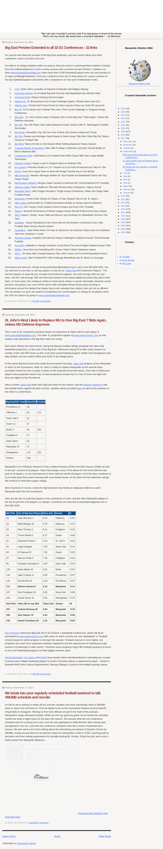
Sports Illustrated (14, 657)
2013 (123, 206)
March (126, 186)
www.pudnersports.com (85, 335)
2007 (123, 226)
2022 (123, 122)
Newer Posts (9, 836)
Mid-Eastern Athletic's (26, 183)
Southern (19, 222)
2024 (123, 115)
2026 (123, 108)
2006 (123, 229)
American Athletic (24, 93)
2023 (123, 118)
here (79, 388)
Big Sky (19, 124)
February (127, 189)
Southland (20, 230)
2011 (123, 212)
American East (22, 97)
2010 (123, 216)
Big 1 (17, 109)
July (125, 173)
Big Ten (18, 136)
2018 (123, 135)
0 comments (45, 301)
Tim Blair (126, 257)
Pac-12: (19, 207)
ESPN (44, 657)
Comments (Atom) (26, 843)
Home (57, 836)
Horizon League (23, 163)
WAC (18, 253)
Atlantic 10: (20, 101)
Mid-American (22, 175)
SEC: (18, 215)
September (128, 151)
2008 (123, 222)
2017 (123, 138)
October (127, 148)
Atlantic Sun (21, 105)
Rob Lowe (126, 263)
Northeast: (20, 198)
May (125, 179)
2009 (123, 219)
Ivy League (20, 167)
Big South (20, 132)
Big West (19, 144)
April (125, 183)
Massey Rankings (92, 384)
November (128, 145)
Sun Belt (19, 245)
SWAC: (18, 249)
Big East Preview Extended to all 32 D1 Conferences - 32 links (51, 48)
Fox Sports (29, 657)
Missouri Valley (22, 187)
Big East (19, 117)
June (125, 176)
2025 (123, 112)
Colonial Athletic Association (29, 148)
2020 (123, 128)
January (127, 193)
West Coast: (21, 257)
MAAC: (18, 171)
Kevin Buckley (128, 260)
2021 (123, 125)
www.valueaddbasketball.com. (54, 295)
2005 (123, 232)
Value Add (71, 270)
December (128, 141)
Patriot (18, 211)
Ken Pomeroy (12, 633)
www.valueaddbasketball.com (25, 72)
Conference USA (23, 155)
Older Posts (105, 836)
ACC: (17, 89)
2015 (123, 199)
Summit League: (23, 237)
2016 (123, 196)
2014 (123, 203)
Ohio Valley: (21, 203)
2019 (123, 131)
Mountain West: (23, 191)
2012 (123, 209)
